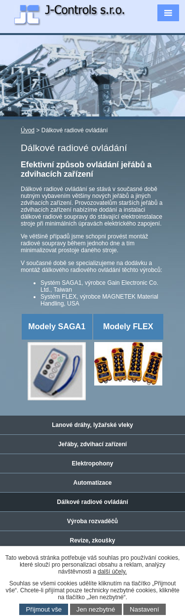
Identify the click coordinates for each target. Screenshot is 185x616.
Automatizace (92, 482)
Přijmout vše (44, 609)
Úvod (28, 130)
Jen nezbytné (95, 609)
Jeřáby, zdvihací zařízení (92, 444)
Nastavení (144, 609)
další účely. (112, 571)
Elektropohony (92, 463)
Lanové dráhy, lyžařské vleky (92, 425)
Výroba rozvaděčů (92, 521)
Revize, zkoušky (92, 540)
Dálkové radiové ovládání (92, 502)
